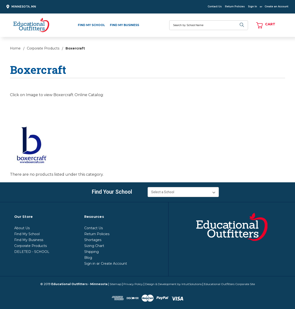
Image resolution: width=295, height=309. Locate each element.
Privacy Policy (133, 284)
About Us (22, 228)
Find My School (91, 25)
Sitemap (115, 284)
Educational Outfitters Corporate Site (229, 284)
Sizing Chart (94, 246)
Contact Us (215, 6)
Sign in (89, 263)
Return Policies (235, 6)
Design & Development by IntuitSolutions (173, 284)
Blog (88, 257)
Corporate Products (30, 246)
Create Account (114, 263)
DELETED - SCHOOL (31, 252)
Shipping (91, 252)
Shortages (92, 240)
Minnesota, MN (20, 7)
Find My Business (124, 25)
